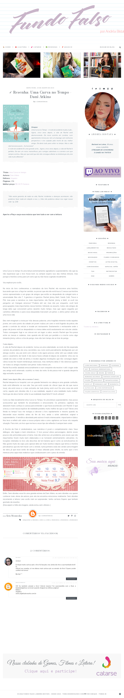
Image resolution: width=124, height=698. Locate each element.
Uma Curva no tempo (17, 172)
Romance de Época (92, 376)
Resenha (64, 520)
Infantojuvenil (112, 380)
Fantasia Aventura (111, 376)
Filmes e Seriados (111, 257)
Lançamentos (93, 248)
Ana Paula (18, 557)
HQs (93, 276)
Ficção (87, 380)
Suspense (115, 365)
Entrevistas (111, 271)
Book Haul (92, 252)
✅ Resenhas (51, 47)
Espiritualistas (108, 391)
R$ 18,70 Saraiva (22, 184)
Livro (47, 520)
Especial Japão (111, 266)
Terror (110, 373)
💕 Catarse (36, 47)
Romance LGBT (101, 384)
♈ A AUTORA (21, 47)
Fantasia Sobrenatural (101, 369)
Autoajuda (89, 388)
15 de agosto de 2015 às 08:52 (65, 557)
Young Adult (90, 373)
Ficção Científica (92, 391)
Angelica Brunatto (20, 582)
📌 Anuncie (67, 47)
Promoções (111, 252)
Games (111, 276)
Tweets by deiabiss (91, 327)
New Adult (97, 380)
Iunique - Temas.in (98, 694)
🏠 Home (7, 47)
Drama (35, 520)
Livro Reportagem (104, 388)
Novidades (92, 257)
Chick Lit (88, 384)
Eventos (93, 262)
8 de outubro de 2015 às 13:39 (64, 583)
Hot (86, 369)
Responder (71, 578)
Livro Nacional (91, 365)
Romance (74, 520)
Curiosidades (93, 266)
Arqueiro (13, 178)
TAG (92, 271)
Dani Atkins (14, 175)
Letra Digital (112, 262)
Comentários (40, 101)
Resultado (111, 248)
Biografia (114, 384)
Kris (42, 520)
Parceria (55, 520)
